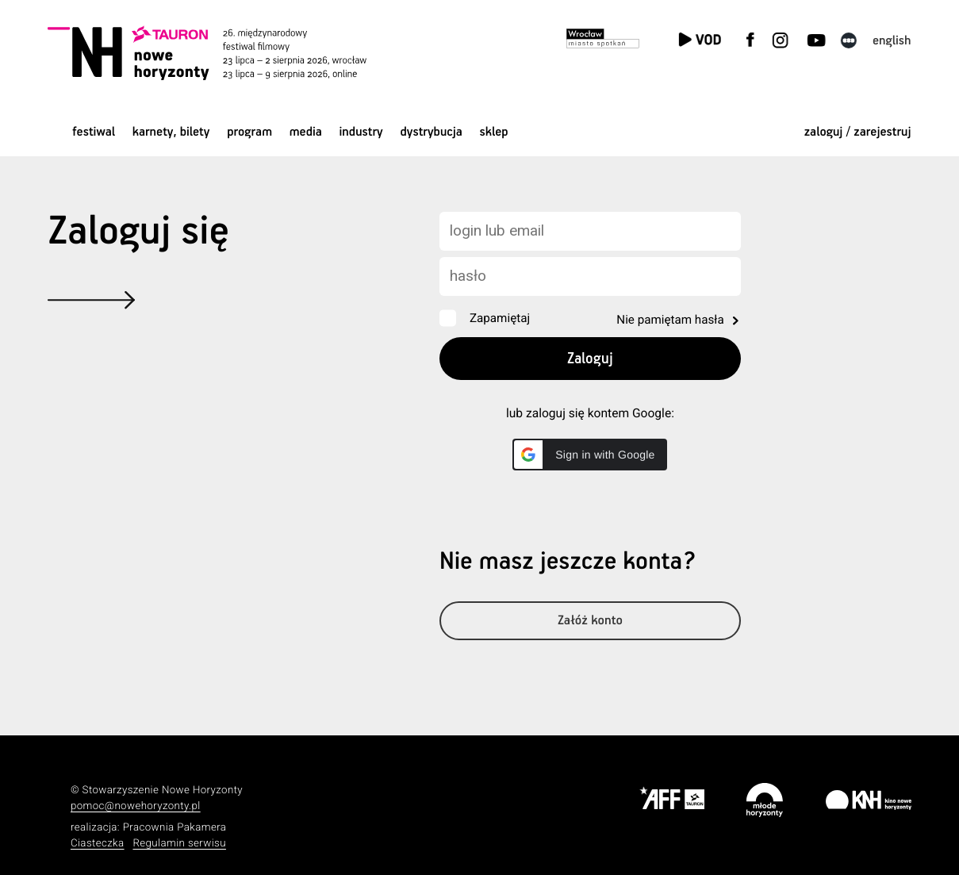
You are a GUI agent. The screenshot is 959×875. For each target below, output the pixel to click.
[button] (589, 454)
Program (249, 132)
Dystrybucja (431, 132)
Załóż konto (590, 624)
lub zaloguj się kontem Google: (590, 413)
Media (306, 132)
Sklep (494, 132)
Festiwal (93, 132)
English (892, 40)
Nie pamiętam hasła (669, 320)
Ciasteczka (98, 844)
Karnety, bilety (171, 132)
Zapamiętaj (500, 318)
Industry (361, 132)
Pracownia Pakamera (175, 828)
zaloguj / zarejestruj (857, 132)
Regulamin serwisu (179, 844)
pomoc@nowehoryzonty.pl (136, 806)
